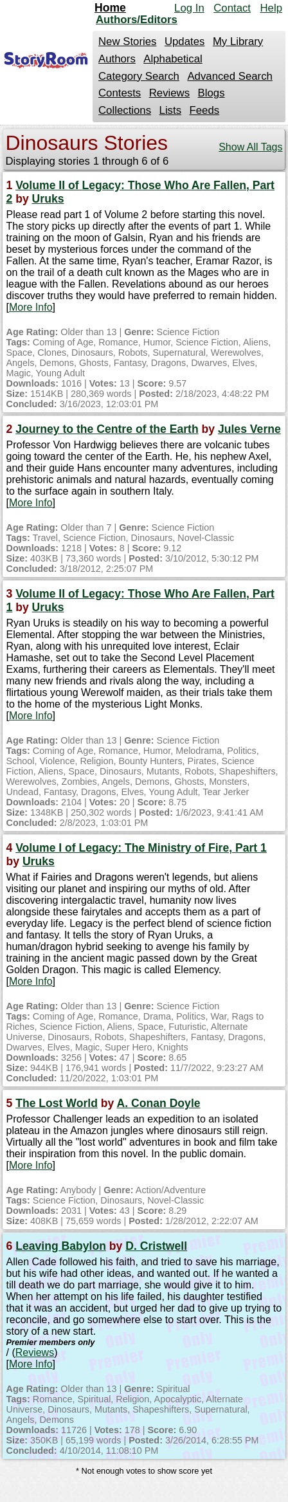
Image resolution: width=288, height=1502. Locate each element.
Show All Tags (250, 147)
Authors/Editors (136, 20)
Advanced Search (229, 76)
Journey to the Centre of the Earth (106, 429)
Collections (124, 110)
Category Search (138, 76)
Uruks (48, 198)
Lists (170, 110)
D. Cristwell (156, 1246)
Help (271, 8)
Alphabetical (172, 59)
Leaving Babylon (60, 1246)
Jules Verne (249, 429)
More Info (31, 307)
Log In (189, 8)
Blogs (211, 93)
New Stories (127, 41)
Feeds (205, 110)
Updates (185, 41)
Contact (232, 8)
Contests (119, 93)
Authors (117, 59)
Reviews (169, 93)
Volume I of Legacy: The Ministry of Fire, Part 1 (141, 847)
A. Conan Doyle (159, 1103)
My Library (238, 41)
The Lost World (56, 1103)
